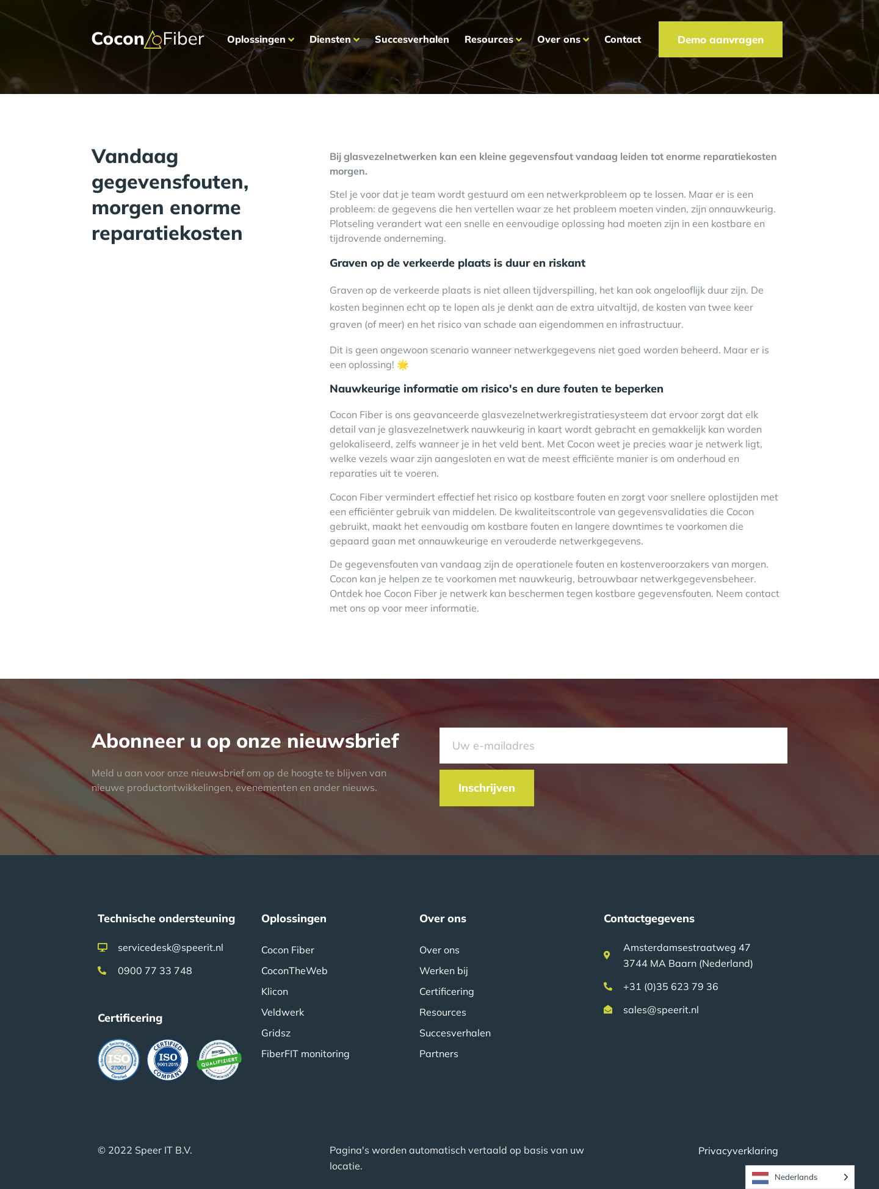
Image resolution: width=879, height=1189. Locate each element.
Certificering (446, 991)
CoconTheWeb (294, 970)
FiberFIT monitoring (305, 1053)
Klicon (274, 991)
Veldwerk (282, 1012)
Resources (442, 1012)
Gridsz (276, 1033)
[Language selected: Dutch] (800, 1177)
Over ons (439, 950)
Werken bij (443, 970)
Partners (438, 1053)
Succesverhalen (455, 1033)
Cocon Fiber (287, 950)
